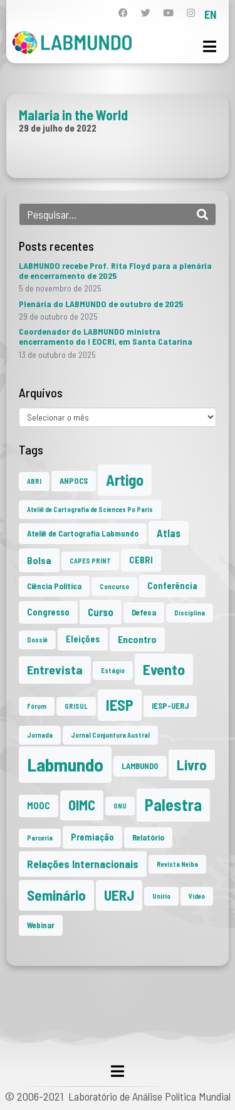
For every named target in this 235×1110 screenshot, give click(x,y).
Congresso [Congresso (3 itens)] (48, 612)
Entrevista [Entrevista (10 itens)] (55, 669)
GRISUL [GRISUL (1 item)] (76, 706)
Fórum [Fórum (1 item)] (36, 706)
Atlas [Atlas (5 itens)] (168, 532)
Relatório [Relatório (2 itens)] (148, 837)
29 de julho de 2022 (58, 128)
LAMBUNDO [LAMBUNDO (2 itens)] (140, 766)
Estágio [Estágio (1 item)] (113, 670)
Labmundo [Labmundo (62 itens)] (65, 764)
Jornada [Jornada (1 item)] (40, 735)
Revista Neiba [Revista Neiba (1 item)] (177, 864)
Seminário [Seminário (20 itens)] (56, 895)
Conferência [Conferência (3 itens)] (172, 585)
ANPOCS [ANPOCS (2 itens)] (74, 481)
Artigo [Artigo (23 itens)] (125, 480)
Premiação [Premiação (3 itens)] (92, 837)
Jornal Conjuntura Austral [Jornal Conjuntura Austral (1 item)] (110, 735)
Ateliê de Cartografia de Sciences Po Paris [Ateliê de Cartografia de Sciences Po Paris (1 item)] (90, 509)
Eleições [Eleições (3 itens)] (83, 639)
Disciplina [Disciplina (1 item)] (189, 613)
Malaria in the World (73, 115)
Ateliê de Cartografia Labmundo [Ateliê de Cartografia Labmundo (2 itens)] (82, 533)
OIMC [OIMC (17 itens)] (81, 805)
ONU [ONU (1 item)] (120, 806)
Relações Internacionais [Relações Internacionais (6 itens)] (82, 864)
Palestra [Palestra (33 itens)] (173, 804)
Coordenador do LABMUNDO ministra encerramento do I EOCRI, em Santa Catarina (105, 336)
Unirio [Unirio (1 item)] (161, 896)
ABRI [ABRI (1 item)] (34, 481)
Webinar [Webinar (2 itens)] (41, 925)
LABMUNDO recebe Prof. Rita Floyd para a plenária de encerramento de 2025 (115, 270)
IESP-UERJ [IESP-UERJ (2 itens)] (170, 706)
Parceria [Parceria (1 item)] (40, 838)
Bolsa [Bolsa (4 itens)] (39, 560)
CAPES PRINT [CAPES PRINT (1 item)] (90, 561)
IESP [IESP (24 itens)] (119, 705)
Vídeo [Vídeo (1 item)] (197, 896)
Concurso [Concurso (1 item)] (114, 586)
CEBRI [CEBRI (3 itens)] (141, 560)
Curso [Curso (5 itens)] (100, 611)
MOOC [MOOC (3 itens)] (38, 805)
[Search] (202, 214)
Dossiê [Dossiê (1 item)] (37, 640)
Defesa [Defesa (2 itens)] (144, 612)
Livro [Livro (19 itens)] (192, 764)
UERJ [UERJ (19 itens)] (119, 895)
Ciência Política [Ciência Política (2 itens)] (54, 586)
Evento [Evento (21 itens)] (164, 669)
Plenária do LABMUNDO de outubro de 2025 (101, 303)
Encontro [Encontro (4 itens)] (137, 639)
